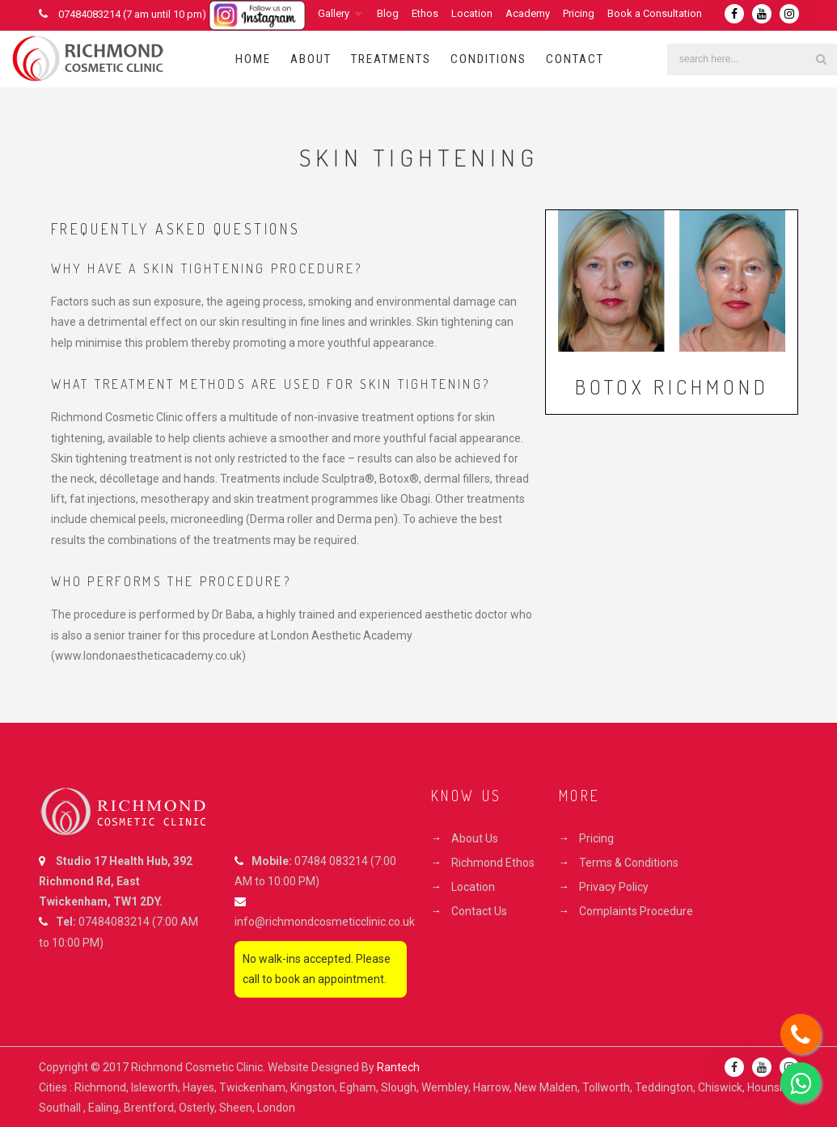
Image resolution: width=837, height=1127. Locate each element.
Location (471, 13)
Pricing (578, 13)
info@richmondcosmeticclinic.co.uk (325, 921)
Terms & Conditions (628, 862)
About (311, 59)
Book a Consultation (654, 13)
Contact (575, 59)
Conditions (488, 59)
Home (253, 59)
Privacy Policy (614, 886)
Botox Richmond (672, 386)
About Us (474, 838)
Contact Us (479, 911)
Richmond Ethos (493, 862)
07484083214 (114, 921)
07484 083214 (331, 861)
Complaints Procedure (636, 911)
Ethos (425, 13)
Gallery (333, 13)
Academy (527, 13)
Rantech (398, 1067)
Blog (388, 13)
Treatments (391, 59)
